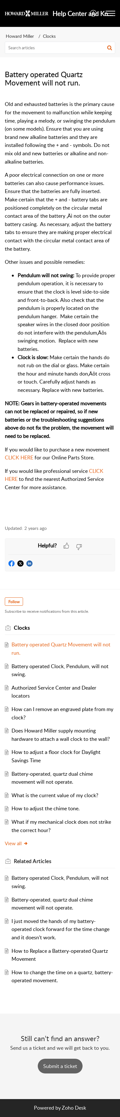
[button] (93, 13)
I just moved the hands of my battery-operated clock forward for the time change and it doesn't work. (60, 929)
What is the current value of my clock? (55, 795)
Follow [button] (14, 601)
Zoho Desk (74, 1107)
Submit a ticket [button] (60, 1066)
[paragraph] (60, 309)
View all (16, 843)
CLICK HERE (19, 457)
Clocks (49, 36)
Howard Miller (20, 36)
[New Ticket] (60, 1066)
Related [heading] (32, 861)
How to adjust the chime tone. (46, 808)
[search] (60, 48)
